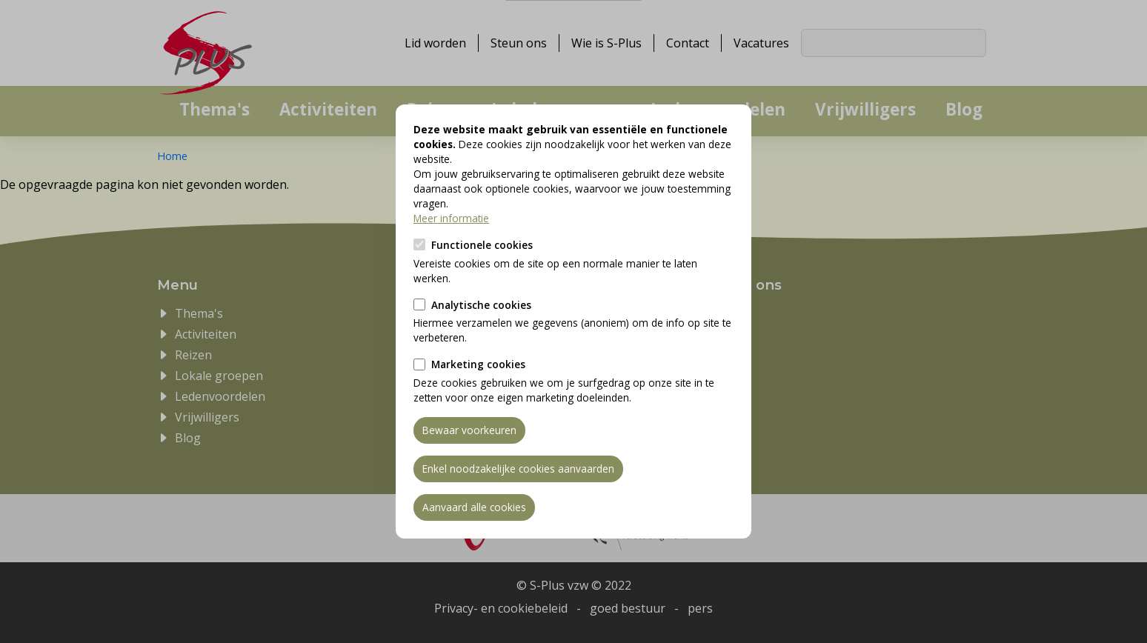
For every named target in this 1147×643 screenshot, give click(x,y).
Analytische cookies (481, 305)
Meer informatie (451, 218)
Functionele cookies (482, 245)
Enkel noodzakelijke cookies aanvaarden (518, 469)
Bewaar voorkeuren (469, 430)
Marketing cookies (478, 364)
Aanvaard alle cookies (474, 507)
